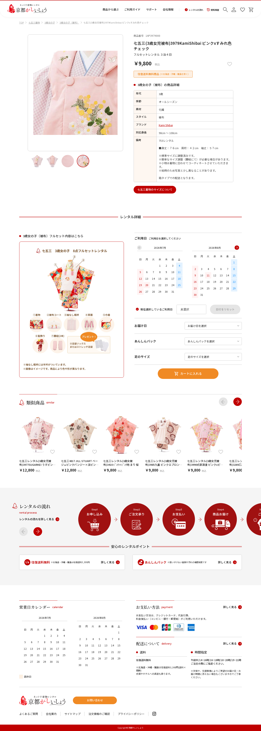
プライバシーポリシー (131, 714)
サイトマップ (72, 714)
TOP (21, 22)
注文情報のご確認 (99, 714)
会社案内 (51, 714)
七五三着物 (34, 22)
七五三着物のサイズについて (155, 189)
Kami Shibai (166, 125)
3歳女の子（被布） (69, 22)
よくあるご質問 (28, 714)
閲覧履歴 (213, 9)
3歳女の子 (50, 22)
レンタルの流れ (194, 9)
